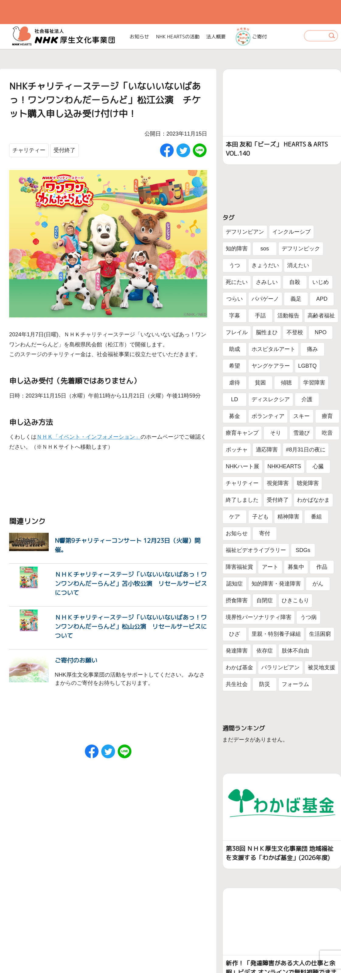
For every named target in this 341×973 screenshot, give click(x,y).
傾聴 (286, 383)
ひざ (234, 634)
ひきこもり (295, 600)
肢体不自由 (295, 651)
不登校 (295, 332)
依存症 (264, 651)
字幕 (234, 316)
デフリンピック (301, 249)
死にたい (237, 282)
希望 (234, 366)
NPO (320, 332)
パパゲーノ (265, 299)
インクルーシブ (291, 232)
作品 (321, 567)
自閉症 (264, 600)
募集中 (296, 567)
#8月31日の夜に (305, 450)
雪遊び (301, 433)
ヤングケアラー (271, 366)
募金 (234, 416)
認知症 (234, 584)
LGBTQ (307, 366)
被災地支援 (321, 667)
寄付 (264, 533)
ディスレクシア (271, 399)
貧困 (260, 383)
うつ (234, 265)
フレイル (237, 332)
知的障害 (237, 249)
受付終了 (64, 150)
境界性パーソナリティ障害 (258, 617)
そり (275, 433)
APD (321, 299)
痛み (312, 349)
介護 (306, 399)
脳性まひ (267, 332)
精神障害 (288, 517)
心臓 (318, 466)
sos (264, 249)
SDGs (303, 550)
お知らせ (139, 36)
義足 (296, 299)
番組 (316, 517)
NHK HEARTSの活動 (178, 36)
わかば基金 (239, 667)
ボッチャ (237, 450)
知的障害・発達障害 (276, 584)
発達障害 (237, 651)
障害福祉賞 (239, 567)
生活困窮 (320, 634)
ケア (234, 517)
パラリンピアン (280, 667)
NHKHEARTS (284, 466)
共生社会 (237, 684)
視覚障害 (278, 483)
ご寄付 (251, 36)
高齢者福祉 (321, 316)
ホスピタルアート (273, 349)
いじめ (320, 282)
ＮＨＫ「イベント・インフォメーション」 (89, 437)
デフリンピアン (245, 232)
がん (317, 584)
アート (270, 567)
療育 (327, 416)
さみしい (267, 282)
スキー (301, 416)
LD (234, 399)
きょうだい (265, 265)
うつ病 (308, 617)
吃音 (327, 433)
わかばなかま (313, 500)
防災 (264, 684)
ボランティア (268, 416)
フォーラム (295, 684)
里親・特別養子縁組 (276, 634)
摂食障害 (237, 600)
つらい (234, 299)
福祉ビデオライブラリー (256, 550)
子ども (260, 517)
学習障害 (314, 383)
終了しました (242, 500)
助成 (234, 349)
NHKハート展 (242, 466)
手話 (260, 316)
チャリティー (28, 150)
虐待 (234, 383)
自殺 (294, 282)
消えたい (298, 265)
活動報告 (288, 316)
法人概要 (216, 36)
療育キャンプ (242, 433)
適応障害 (267, 450)
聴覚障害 (308, 483)
